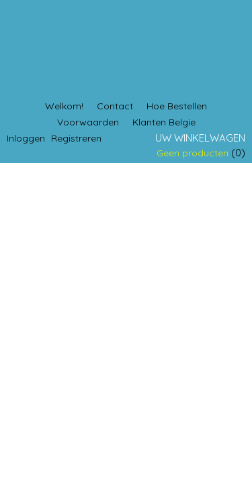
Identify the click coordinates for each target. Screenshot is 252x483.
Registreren (76, 138)
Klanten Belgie (164, 122)
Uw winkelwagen (200, 137)
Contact (115, 106)
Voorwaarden (88, 122)
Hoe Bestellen (176, 106)
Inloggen (26, 138)
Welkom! (64, 106)
